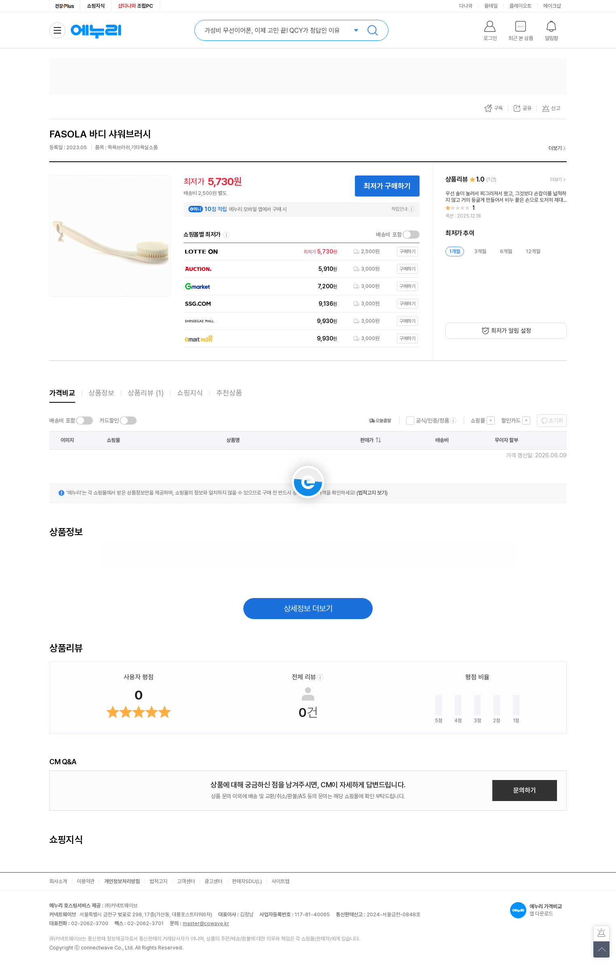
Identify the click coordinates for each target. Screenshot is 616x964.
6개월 (506, 251)
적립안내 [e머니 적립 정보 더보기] (403, 209)
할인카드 (511, 420)
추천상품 (229, 393)
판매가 (366, 440)
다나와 (466, 6)
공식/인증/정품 (432, 420)
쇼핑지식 (96, 6)
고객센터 (186, 881)
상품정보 (101, 393)
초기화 (555, 420)
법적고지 (158, 881)
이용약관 (86, 881)
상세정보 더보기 (308, 608)
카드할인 (109, 420)
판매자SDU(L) (247, 881)
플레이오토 (520, 6)
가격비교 (62, 393)
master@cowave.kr (206, 923)
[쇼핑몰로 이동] (299, 252)
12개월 (533, 251)
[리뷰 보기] (506, 205)
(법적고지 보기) (372, 493)
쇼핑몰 (477, 420)
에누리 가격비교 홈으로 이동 (95, 30)
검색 (372, 30)
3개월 (480, 251)
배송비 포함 (389, 234)
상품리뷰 (146, 393)
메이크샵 (552, 6)
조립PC (135, 6)
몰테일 (491, 6)
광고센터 (213, 881)
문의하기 (524, 790)
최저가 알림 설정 (511, 330)
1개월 (454, 251)
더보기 (555, 148)
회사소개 (58, 881)
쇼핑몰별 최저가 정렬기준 (226, 235)
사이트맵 (280, 881)
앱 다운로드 (538, 910)
